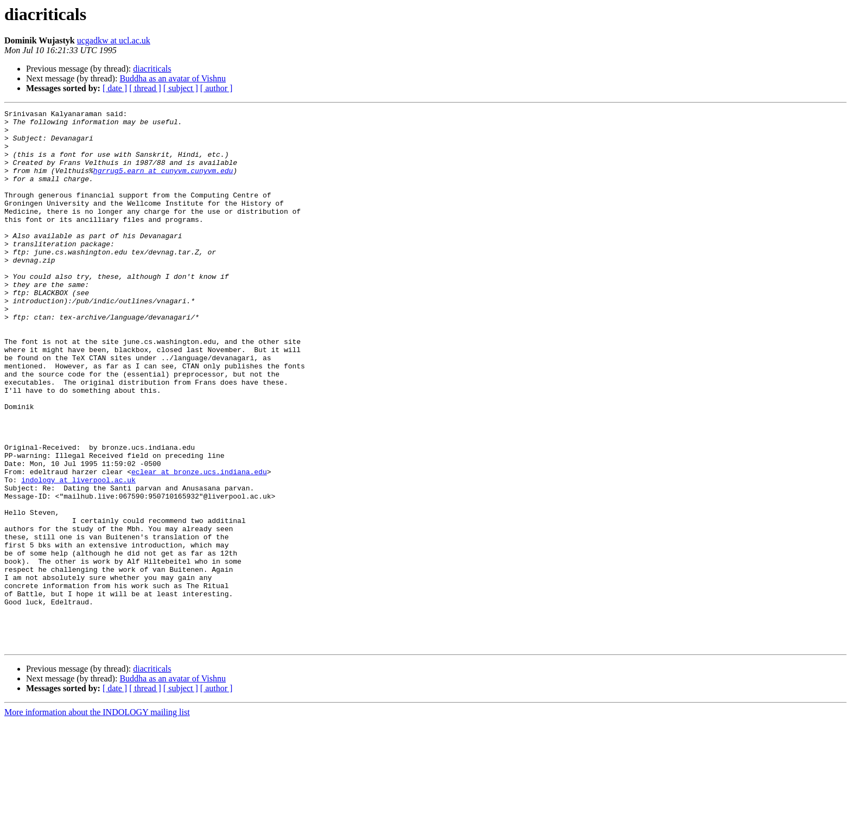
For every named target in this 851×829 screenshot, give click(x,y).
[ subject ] (180, 88)
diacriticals (152, 68)
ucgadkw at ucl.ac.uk (113, 40)
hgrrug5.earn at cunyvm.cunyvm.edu (163, 183)
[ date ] (115, 88)
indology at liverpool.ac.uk (78, 554)
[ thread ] (145, 88)
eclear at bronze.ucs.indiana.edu (199, 545)
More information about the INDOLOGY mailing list (97, 819)
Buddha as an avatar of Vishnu (172, 78)
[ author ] (216, 88)
